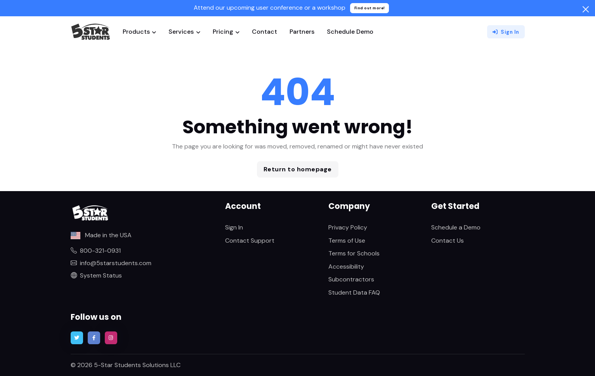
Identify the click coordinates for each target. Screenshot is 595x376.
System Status (96, 275)
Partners (302, 32)
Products (136, 32)
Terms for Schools (354, 253)
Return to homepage (298, 169)
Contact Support (249, 240)
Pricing (223, 32)
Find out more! (369, 7)
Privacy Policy (347, 227)
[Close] (585, 9)
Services (181, 32)
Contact (264, 32)
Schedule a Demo (456, 227)
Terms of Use (346, 240)
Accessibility (346, 266)
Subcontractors (351, 279)
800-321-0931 (96, 251)
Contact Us (447, 240)
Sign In (506, 32)
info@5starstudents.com (111, 263)
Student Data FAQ (354, 292)
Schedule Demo (350, 32)
